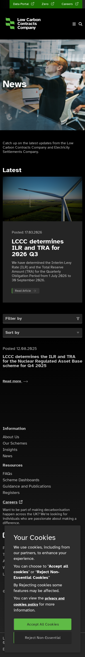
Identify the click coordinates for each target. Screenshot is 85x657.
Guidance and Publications (27, 486)
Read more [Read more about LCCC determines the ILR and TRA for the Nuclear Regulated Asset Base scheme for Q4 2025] (15, 381)
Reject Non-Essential (43, 637)
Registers (11, 492)
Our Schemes (15, 443)
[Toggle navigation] (74, 24)
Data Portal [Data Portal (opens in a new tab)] (21, 4)
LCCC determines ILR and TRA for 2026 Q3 (38, 247)
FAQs (7, 473)
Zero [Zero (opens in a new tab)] (45, 4)
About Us (11, 436)
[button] (80, 24)
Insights (10, 449)
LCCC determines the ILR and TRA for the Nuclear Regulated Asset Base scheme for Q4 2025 (42, 361)
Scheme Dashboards (21, 479)
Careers (10, 502)
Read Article (23, 291)
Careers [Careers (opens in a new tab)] (68, 4)
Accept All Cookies (43, 624)
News (7, 455)
